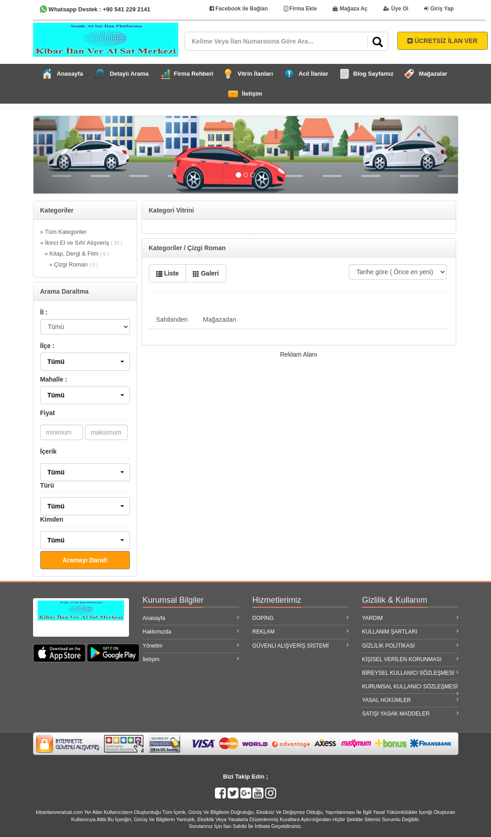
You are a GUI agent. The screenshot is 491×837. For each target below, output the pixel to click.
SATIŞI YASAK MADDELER (410, 713)
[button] (85, 362)
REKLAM (301, 631)
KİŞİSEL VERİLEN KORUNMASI (410, 659)
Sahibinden (172, 319)
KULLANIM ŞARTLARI (410, 631)
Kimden (51, 519)
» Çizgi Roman (73, 264)
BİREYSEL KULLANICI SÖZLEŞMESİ (410, 672)
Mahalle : (53, 379)
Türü (47, 485)
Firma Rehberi (193, 73)
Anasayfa (70, 73)
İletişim (252, 93)
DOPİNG (301, 617)
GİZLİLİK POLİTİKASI (410, 645)
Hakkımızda (191, 631)
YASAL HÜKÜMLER (410, 700)
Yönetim (191, 645)
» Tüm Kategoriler (63, 231)
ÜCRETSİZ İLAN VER (442, 40)
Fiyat (47, 412)
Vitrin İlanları (255, 73)
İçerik (48, 451)
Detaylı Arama (129, 73)
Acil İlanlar (314, 73)
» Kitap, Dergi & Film (77, 253)
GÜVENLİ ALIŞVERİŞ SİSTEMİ (301, 645)
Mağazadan (219, 319)
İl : (44, 312)
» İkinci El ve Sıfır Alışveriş (81, 242)
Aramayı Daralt (84, 560)
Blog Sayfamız (373, 73)
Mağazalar (433, 73)
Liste (167, 273)
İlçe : (47, 345)
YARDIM (410, 617)
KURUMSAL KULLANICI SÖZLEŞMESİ (410, 688)
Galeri (206, 273)
